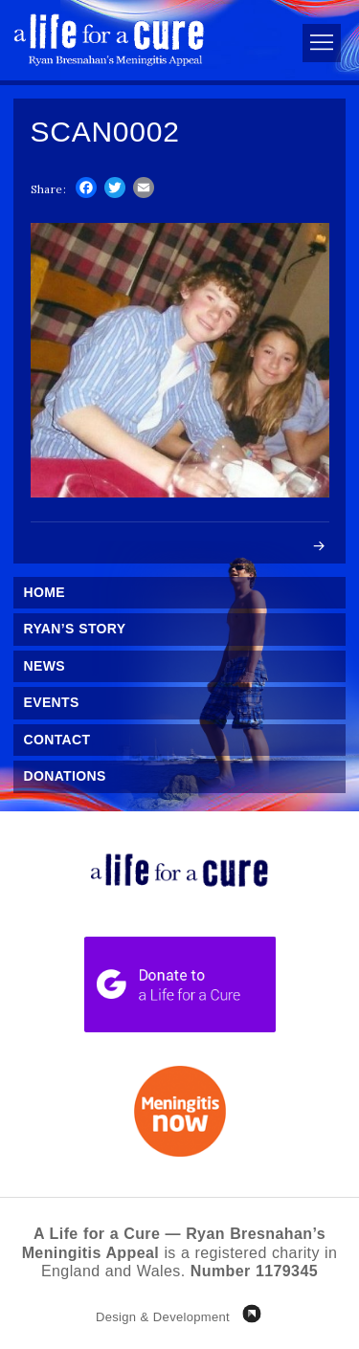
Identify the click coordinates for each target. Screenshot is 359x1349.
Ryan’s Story (75, 628)
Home (44, 592)
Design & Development (163, 1317)
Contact (57, 739)
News (44, 666)
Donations (65, 776)
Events (51, 702)
